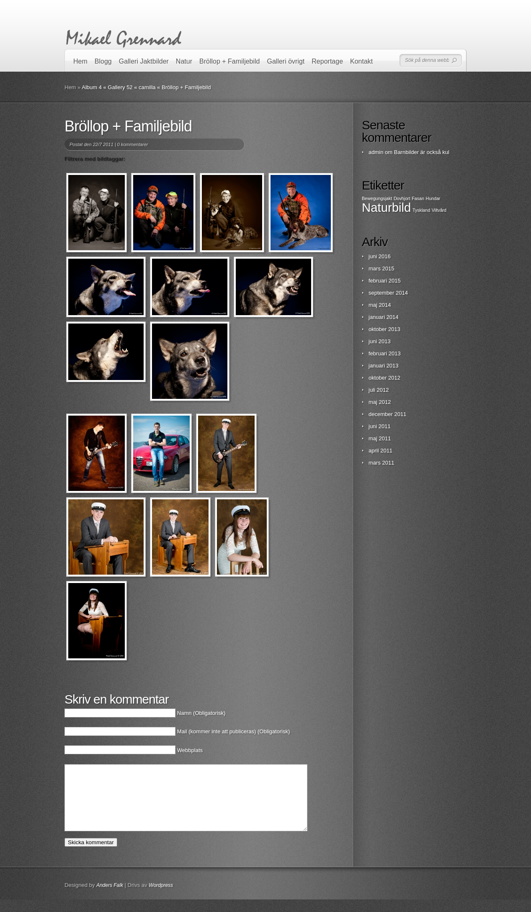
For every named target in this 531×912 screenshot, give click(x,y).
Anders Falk (109, 898)
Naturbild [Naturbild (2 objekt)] (386, 207)
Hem (80, 61)
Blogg (103, 61)
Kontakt (361, 61)
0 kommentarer (132, 144)
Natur (184, 61)
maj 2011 (380, 438)
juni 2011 (380, 426)
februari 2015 (385, 280)
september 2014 (388, 293)
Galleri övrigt (286, 61)
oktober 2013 (384, 329)
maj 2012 (380, 402)
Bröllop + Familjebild (229, 61)
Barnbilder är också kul (421, 152)
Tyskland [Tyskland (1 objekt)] (421, 210)
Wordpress (161, 898)
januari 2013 (384, 365)
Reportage (327, 61)
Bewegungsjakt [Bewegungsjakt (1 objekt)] (377, 198)
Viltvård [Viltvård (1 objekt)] (439, 210)
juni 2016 (380, 256)
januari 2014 (384, 317)
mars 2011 (381, 463)
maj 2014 (380, 305)
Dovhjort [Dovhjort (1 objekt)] (402, 198)
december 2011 (387, 414)
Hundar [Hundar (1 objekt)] (432, 198)
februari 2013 (385, 353)
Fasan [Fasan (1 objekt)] (418, 198)
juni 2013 (380, 341)
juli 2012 (379, 390)
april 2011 (380, 450)
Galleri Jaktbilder (144, 61)
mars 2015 (381, 268)
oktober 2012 (384, 378)
